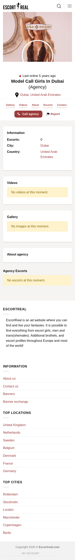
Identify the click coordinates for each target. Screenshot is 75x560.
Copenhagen (12, 525)
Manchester (11, 517)
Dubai (24, 94)
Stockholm (10, 502)
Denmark (9, 455)
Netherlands (11, 432)
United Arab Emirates (45, 94)
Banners (9, 394)
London (8, 509)
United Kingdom (14, 425)
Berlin (7, 532)
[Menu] (69, 6)
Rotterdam (10, 494)
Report (53, 114)
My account (30, 553)
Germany (9, 471)
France (8, 463)
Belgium (9, 448)
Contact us (10, 386)
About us (9, 378)
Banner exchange (15, 401)
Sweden (9, 440)
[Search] (59, 6)
